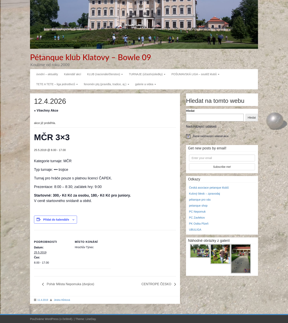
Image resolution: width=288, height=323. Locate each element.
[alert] (222, 136)
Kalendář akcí (72, 74)
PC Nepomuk (197, 211)
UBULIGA (195, 229)
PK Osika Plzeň (198, 223)
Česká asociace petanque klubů (209, 187)
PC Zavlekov (197, 217)
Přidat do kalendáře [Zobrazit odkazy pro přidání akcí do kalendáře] (56, 219)
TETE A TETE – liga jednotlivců (57, 84)
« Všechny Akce (46, 110)
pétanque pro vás (200, 199)
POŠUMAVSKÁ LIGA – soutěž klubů (195, 74)
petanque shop (198, 205)
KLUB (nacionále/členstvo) (105, 74)
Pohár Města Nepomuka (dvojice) (70, 284)
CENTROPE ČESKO (156, 284)
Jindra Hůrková (62, 300)
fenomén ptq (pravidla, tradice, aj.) (106, 84)
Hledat (190, 110)
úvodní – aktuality (47, 74)
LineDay (91, 319)
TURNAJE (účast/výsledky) (147, 74)
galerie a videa (145, 84)
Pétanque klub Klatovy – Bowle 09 (90, 57)
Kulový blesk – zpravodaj (204, 193)
